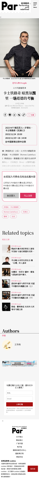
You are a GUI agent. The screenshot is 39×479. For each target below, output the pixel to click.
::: (30, 3)
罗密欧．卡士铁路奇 (11, 207)
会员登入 (11, 195)
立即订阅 (19, 404)
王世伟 (22, 103)
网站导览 (19, 457)
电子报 (19, 446)
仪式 (13, 216)
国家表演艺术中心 (19, 450)
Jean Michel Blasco (16, 106)
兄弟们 (25, 211)
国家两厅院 (19, 453)
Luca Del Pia (29, 106)
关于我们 (19, 436)
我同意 (32, 469)
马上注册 (28, 195)
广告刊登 (19, 443)
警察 (5, 216)
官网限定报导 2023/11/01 (19, 108)
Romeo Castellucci (11, 211)
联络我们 (19, 440)
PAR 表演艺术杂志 (19, 429)
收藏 (32, 115)
